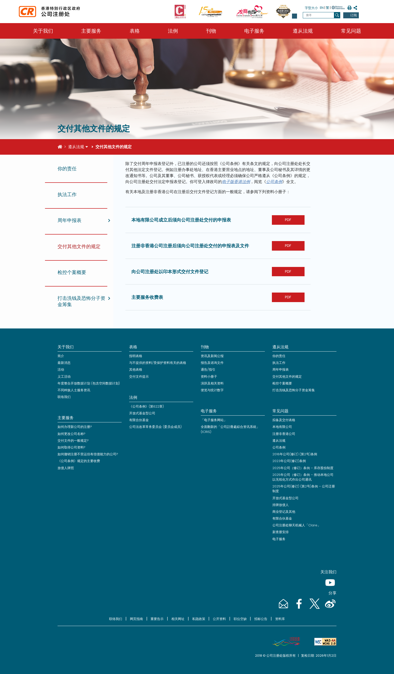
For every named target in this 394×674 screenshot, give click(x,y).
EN (322, 8)
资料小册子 (209, 376)
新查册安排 (280, 532)
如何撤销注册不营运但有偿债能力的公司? (88, 454)
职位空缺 (240, 619)
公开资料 (219, 619)
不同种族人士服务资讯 (74, 390)
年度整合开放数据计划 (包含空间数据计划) (89, 383)
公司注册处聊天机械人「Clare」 (296, 525)
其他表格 (135, 369)
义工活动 (64, 376)
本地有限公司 (282, 427)
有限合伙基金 (139, 420)
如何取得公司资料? (71, 447)
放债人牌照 (66, 468)
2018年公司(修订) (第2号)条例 (294, 454)
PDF (288, 219)
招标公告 (260, 619)
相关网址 (177, 619)
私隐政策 (198, 619)
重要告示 (157, 619)
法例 (173, 30)
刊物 (211, 30)
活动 (61, 369)
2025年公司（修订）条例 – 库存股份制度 (302, 468)
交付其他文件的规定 (287, 376)
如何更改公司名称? (71, 434)
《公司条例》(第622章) (146, 406)
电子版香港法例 (236, 182)
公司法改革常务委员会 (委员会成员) (155, 427)
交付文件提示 (139, 376)
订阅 (353, 15)
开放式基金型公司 (142, 413)
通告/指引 (208, 369)
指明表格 (135, 356)
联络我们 (64, 397)
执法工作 (278, 363)
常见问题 (351, 30)
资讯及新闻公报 (212, 356)
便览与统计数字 (212, 390)
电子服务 (254, 30)
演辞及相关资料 (212, 383)
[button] (294, 16)
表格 (135, 30)
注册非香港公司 (283, 434)
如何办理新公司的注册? (75, 427)
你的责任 (278, 356)
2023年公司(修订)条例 (289, 461)
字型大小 (311, 8)
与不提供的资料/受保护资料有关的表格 (157, 363)
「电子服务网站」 (214, 420)
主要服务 (91, 30)
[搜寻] (337, 15)
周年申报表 (280, 369)
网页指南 (136, 619)
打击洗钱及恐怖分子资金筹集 (293, 390)
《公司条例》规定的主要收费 (79, 461)
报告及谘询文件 (212, 363)
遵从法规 (303, 30)
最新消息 (64, 363)
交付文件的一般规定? (73, 440)
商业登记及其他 (283, 512)
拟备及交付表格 (283, 420)
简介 (61, 356)
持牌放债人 (280, 505)
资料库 (280, 619)
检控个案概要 (282, 383)
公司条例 (274, 182)
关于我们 (43, 30)
